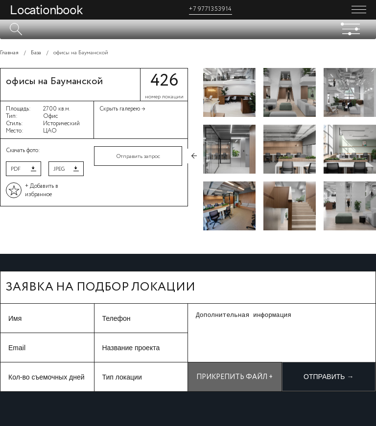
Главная (9, 53)
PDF (16, 169)
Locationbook (46, 9)
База (36, 53)
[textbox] (188, 29)
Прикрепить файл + (234, 377)
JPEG (59, 169)
